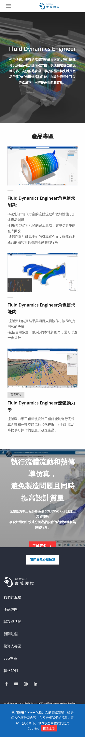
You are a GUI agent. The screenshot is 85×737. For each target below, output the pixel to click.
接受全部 (49, 728)
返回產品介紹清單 (42, 560)
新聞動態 (11, 633)
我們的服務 (12, 597)
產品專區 (11, 609)
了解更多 (42, 546)
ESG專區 (10, 658)
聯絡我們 (11, 670)
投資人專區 (12, 646)
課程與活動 (12, 621)
